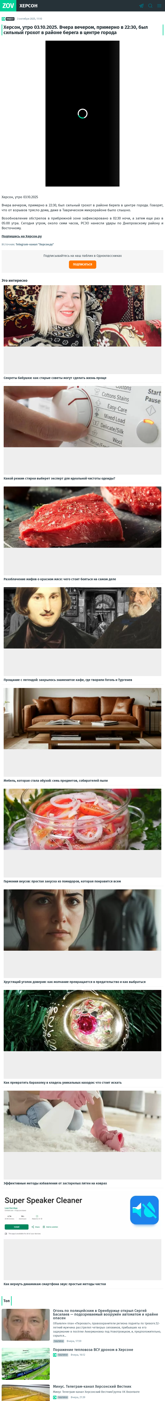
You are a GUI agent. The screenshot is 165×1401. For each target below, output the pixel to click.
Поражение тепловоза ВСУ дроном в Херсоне (93, 1349)
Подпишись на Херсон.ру (22, 236)
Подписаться (82, 264)
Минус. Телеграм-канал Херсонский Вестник (92, 1386)
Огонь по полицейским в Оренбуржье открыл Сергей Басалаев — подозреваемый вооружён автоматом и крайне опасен (105, 1314)
